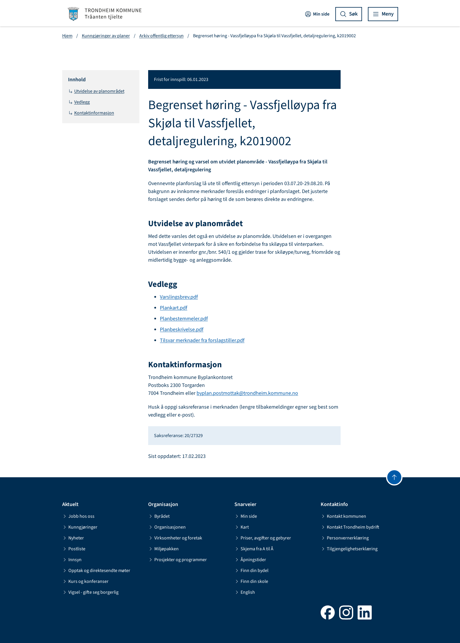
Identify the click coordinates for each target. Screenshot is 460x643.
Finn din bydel (251, 570)
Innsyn (72, 559)
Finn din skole (251, 581)
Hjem (67, 36)
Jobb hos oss (78, 516)
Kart (241, 527)
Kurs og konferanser (85, 581)
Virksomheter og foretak (175, 538)
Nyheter (73, 538)
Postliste (73, 549)
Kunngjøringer (79, 527)
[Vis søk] (348, 14)
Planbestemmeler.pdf (184, 318)
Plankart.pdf (173, 308)
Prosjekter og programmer (177, 559)
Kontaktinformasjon (91, 113)
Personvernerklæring (345, 538)
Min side (317, 14)
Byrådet (159, 516)
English (244, 592)
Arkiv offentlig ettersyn (161, 36)
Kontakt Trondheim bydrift (350, 527)
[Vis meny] (383, 14)
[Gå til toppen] (394, 477)
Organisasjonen (167, 527)
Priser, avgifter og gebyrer (262, 538)
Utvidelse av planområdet (96, 91)
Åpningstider (250, 559)
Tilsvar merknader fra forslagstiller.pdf (202, 340)
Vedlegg (79, 102)
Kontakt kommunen (343, 516)
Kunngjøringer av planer (106, 36)
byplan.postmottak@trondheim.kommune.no (247, 393)
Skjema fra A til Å (253, 549)
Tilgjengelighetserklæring (349, 549)
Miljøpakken (163, 549)
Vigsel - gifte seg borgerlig (90, 592)
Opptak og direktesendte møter (96, 570)
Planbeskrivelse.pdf (181, 329)
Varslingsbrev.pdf (179, 297)
